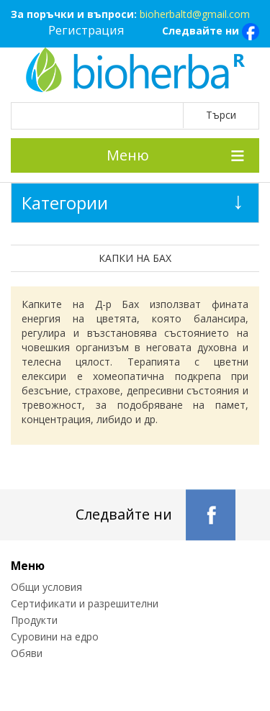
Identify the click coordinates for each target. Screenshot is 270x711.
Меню (128, 155)
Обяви (26, 653)
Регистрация (86, 30)
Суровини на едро (55, 636)
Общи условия (46, 587)
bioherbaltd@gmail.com (195, 14)
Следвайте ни (210, 31)
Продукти (34, 620)
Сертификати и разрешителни (84, 603)
